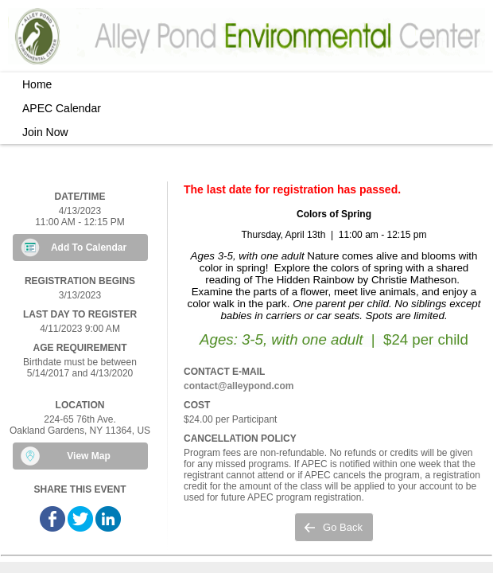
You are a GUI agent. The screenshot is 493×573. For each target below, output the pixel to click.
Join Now (45, 132)
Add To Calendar (88, 247)
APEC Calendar (61, 108)
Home (37, 84)
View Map (88, 456)
